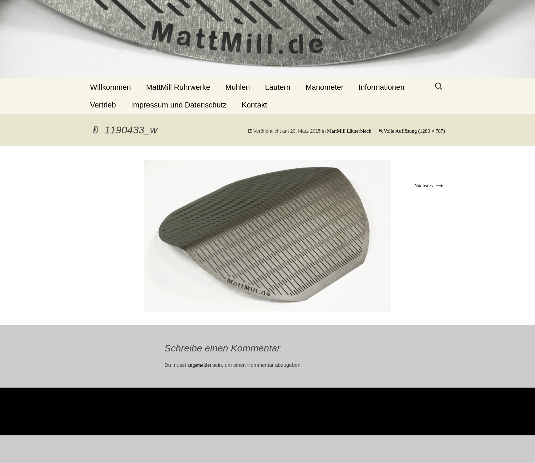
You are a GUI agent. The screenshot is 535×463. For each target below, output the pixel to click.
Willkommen (110, 87)
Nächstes (429, 185)
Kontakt (254, 105)
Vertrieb (103, 105)
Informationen (382, 87)
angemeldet (199, 365)
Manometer (325, 87)
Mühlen (237, 87)
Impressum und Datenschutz (179, 105)
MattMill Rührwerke (178, 87)
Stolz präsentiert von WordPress (267, 449)
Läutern (278, 87)
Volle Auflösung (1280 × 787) (414, 131)
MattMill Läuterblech (349, 131)
